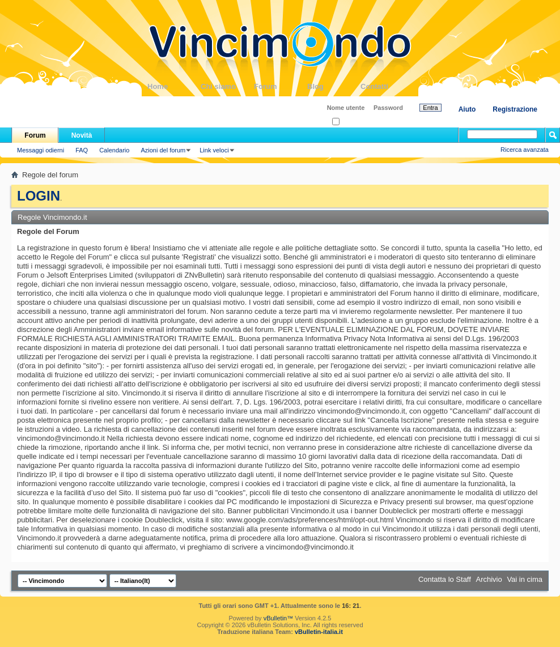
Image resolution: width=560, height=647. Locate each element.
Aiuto (467, 109)
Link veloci (214, 150)
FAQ (81, 150)
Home (174, 86)
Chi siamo (227, 86)
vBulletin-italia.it (319, 631)
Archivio (489, 579)
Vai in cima (524, 579)
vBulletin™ (279, 618)
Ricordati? (349, 122)
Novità (81, 135)
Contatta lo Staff (444, 579)
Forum (280, 86)
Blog (333, 86)
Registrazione (515, 109)
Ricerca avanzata (524, 149)
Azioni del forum (163, 150)
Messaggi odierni (40, 150)
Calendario (114, 150)
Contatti (387, 86)
